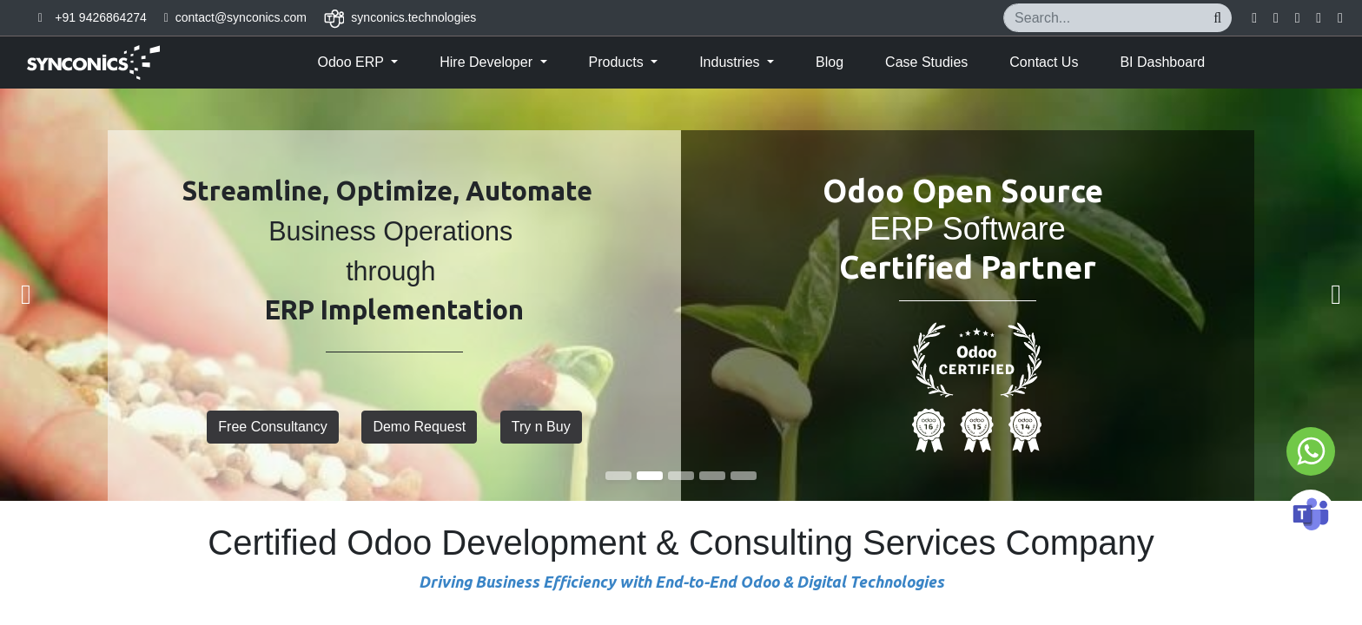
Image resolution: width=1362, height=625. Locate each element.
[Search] (1217, 17)
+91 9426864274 (101, 17)
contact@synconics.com (241, 17)
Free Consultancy (272, 426)
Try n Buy (541, 426)
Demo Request (419, 426)
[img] (54, 295)
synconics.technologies (413, 17)
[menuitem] (829, 62)
